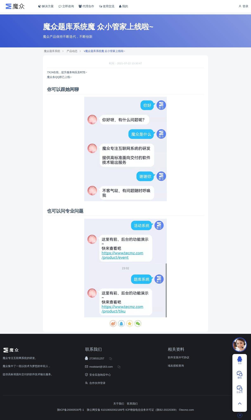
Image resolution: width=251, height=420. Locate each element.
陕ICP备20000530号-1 (70, 409)
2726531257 (96, 358)
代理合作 (86, 6)
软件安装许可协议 (178, 357)
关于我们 (118, 403)
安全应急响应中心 (100, 374)
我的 (123, 6)
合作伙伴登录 (97, 383)
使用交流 (106, 6)
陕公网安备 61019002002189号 (106, 409)
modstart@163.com (101, 366)
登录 (243, 6)
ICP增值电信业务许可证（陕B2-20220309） (152, 409)
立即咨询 (66, 6)
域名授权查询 (176, 365)
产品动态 (72, 51)
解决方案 (46, 6)
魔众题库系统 (52, 51)
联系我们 (132, 403)
